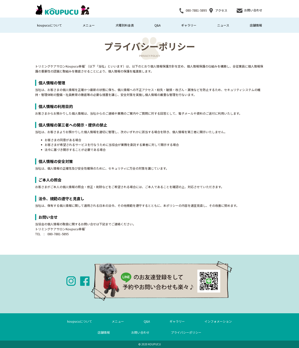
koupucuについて (49, 25)
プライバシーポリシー (186, 332)
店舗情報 (256, 25)
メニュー (89, 25)
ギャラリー (188, 25)
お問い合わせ (249, 11)
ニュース (223, 25)
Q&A (157, 25)
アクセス (217, 11)
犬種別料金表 (125, 25)
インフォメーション (218, 321)
